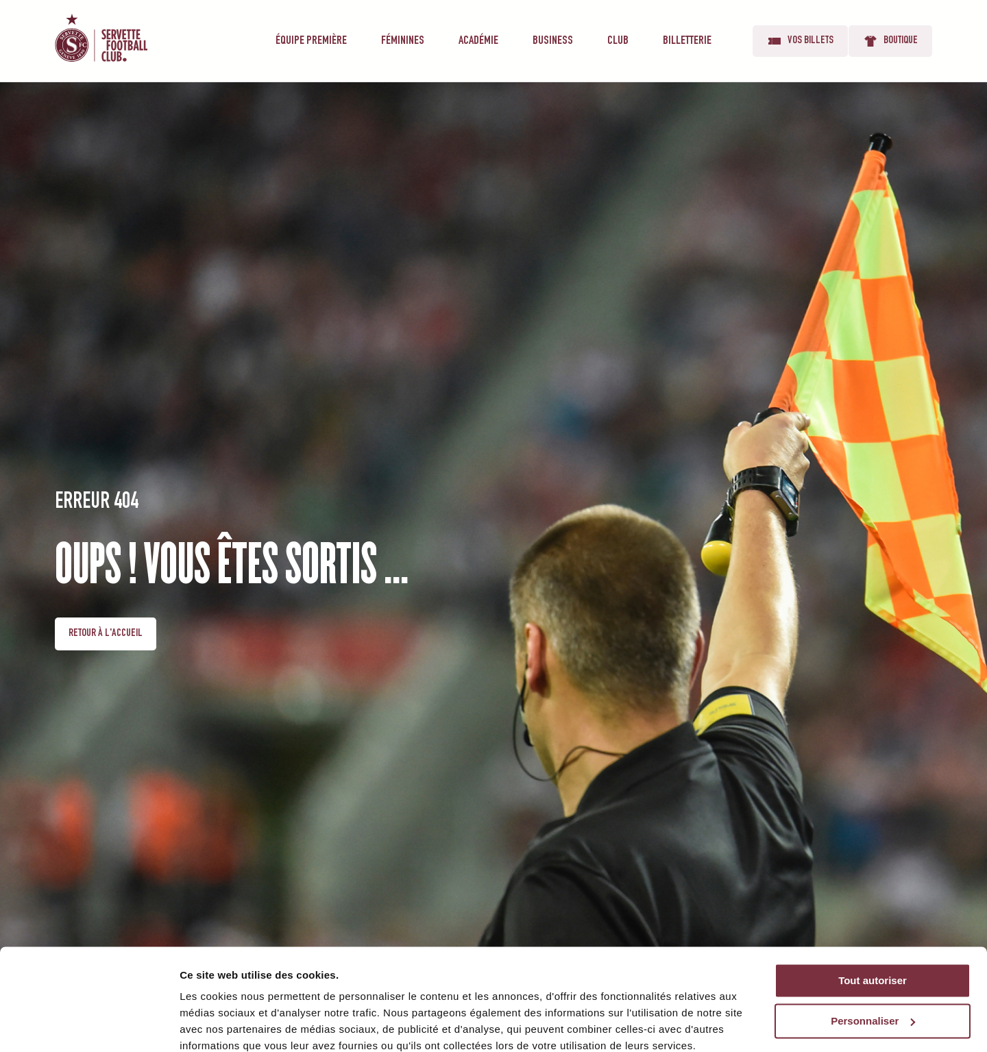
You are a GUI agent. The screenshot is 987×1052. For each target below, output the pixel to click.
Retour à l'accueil (106, 633)
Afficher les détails (226, 1025)
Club (618, 41)
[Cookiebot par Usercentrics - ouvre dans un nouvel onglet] (89, 1025)
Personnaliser (873, 962)
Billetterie (687, 41)
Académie (478, 41)
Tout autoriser (872, 922)
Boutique (890, 41)
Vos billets (800, 41)
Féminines (402, 41)
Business (553, 41)
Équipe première (311, 41)
